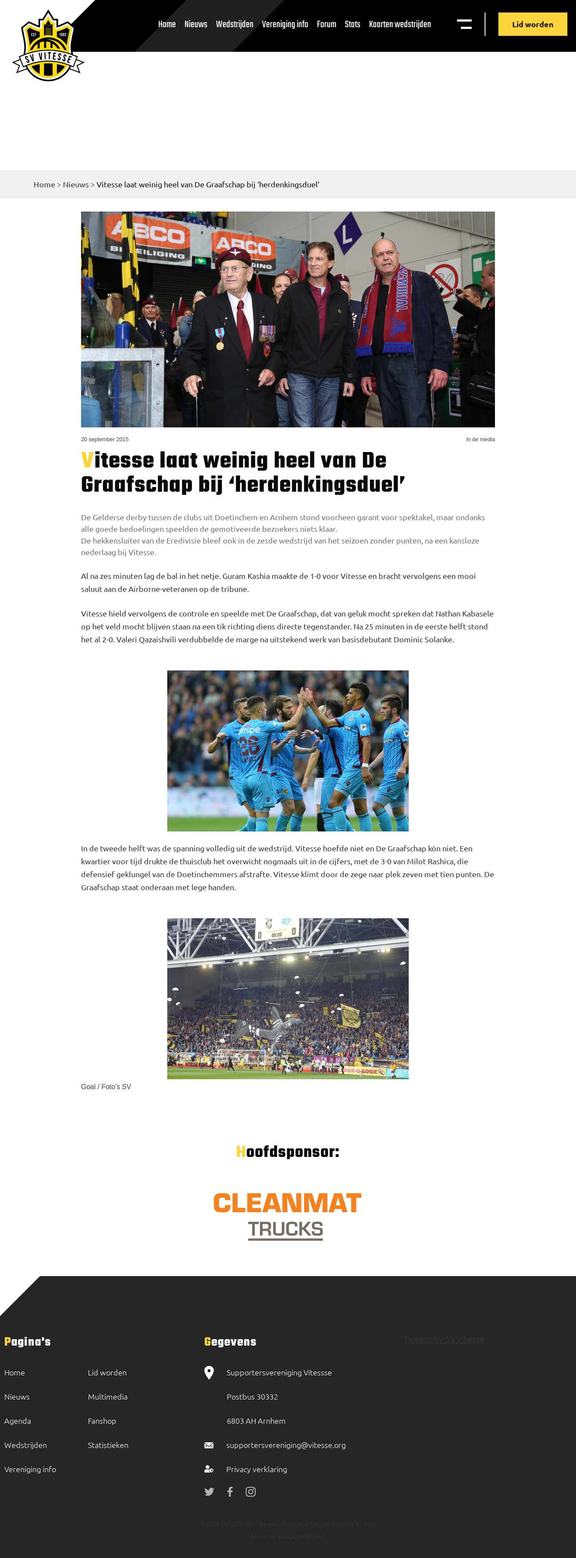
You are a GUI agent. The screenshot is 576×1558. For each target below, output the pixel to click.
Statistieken (108, 1445)
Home (167, 24)
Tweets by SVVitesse (444, 1338)
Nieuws (196, 24)
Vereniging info (285, 24)
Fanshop (102, 1420)
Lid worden (533, 24)
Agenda (17, 1420)
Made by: (264, 1536)
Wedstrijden (235, 24)
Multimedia (108, 1396)
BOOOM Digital (301, 1536)
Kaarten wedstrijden (400, 24)
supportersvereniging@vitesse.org (286, 1445)
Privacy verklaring (256, 1469)
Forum (326, 24)
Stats (352, 24)
